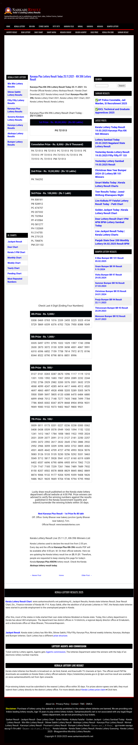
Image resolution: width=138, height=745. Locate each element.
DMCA (89, 704)
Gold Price (94, 32)
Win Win (32, 26)
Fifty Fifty (56, 26)
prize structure (60, 635)
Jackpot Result (11, 32)
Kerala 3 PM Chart (16, 252)
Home (8, 26)
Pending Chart (14, 273)
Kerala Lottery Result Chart (19, 601)
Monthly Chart (14, 257)
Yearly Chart (13, 268)
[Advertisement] (69, 56)
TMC (82, 704)
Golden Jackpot (81, 32)
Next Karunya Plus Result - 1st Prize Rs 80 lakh (61, 513)
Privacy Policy (62, 704)
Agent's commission (55, 652)
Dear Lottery (25, 32)
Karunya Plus (69, 26)
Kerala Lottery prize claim (93, 689)
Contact (74, 704)
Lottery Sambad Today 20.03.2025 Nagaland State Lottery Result (110, 143)
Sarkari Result (123, 32)
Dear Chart (13, 247)
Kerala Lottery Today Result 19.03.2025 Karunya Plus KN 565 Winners (111, 130)
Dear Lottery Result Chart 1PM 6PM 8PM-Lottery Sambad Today (111, 222)
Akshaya (100, 26)
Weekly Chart (14, 263)
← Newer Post (35, 575)
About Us (50, 704)
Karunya (90, 26)
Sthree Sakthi (44, 26)
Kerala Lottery (19, 26)
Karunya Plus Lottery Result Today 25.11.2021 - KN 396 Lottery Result (60, 78)
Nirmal (80, 26)
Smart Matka (51, 32)
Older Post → (87, 575)
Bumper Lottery (112, 26)
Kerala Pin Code (108, 32)
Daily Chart (38, 32)
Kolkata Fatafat (65, 32)
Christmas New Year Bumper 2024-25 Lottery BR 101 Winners (110, 173)
